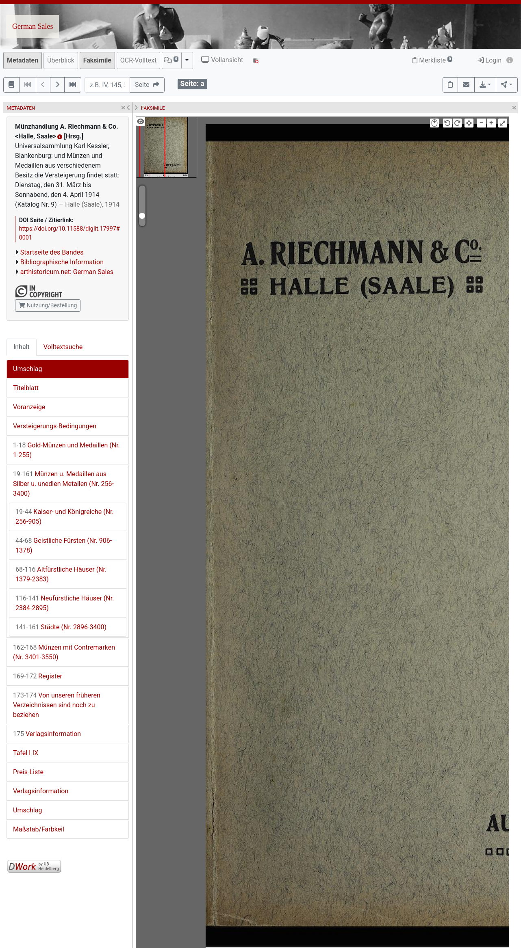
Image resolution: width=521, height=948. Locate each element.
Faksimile (97, 60)
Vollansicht (222, 60)
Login (489, 60)
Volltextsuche (62, 347)
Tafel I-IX (25, 753)
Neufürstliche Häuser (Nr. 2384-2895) (64, 603)
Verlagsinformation (47, 734)
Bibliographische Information (62, 262)
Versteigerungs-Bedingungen (54, 426)
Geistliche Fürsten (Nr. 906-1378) (63, 545)
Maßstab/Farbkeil (38, 829)
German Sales (32, 26)
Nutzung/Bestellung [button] (48, 305)
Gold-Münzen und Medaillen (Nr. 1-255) (66, 450)
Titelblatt (26, 388)
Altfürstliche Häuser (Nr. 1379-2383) (60, 574)
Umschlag (27, 369)
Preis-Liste (28, 772)
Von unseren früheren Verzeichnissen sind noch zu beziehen (56, 705)
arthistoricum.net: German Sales (66, 272)
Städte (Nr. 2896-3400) (60, 627)
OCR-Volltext (138, 60)
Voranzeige (29, 407)
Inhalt (21, 347)
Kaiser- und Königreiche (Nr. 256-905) (64, 516)
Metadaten (22, 60)
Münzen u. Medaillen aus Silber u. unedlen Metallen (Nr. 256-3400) (63, 483)
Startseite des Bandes (52, 252)
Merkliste (432, 60)
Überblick (60, 60)
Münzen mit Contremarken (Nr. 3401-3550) (64, 652)
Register (37, 676)
